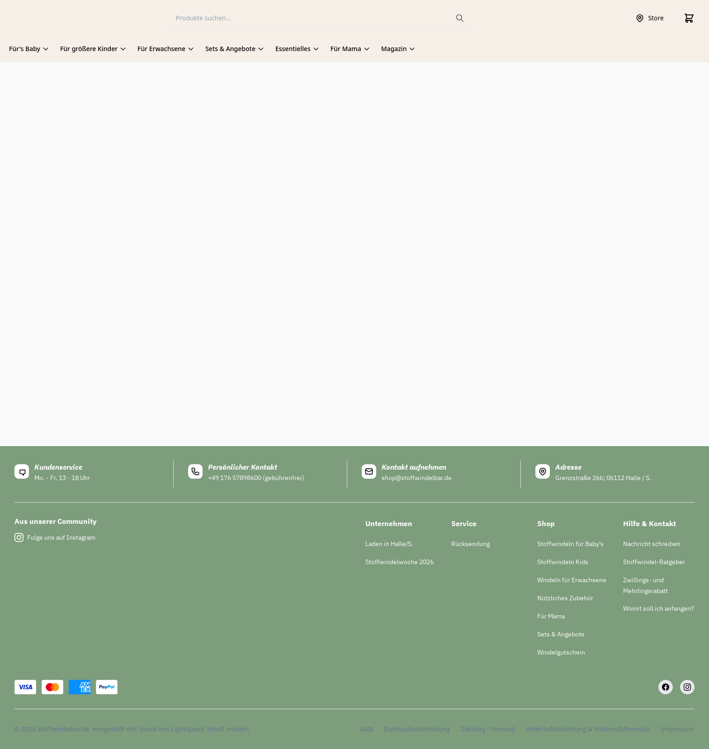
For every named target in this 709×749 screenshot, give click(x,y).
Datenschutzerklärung (417, 729)
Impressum (678, 729)
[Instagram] (687, 687)
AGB (366, 729)
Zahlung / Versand (488, 729)
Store (649, 18)
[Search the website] (460, 18)
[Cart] (689, 18)
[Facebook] (665, 687)
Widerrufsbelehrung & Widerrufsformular (588, 729)
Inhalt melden (228, 729)
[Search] (321, 18)
